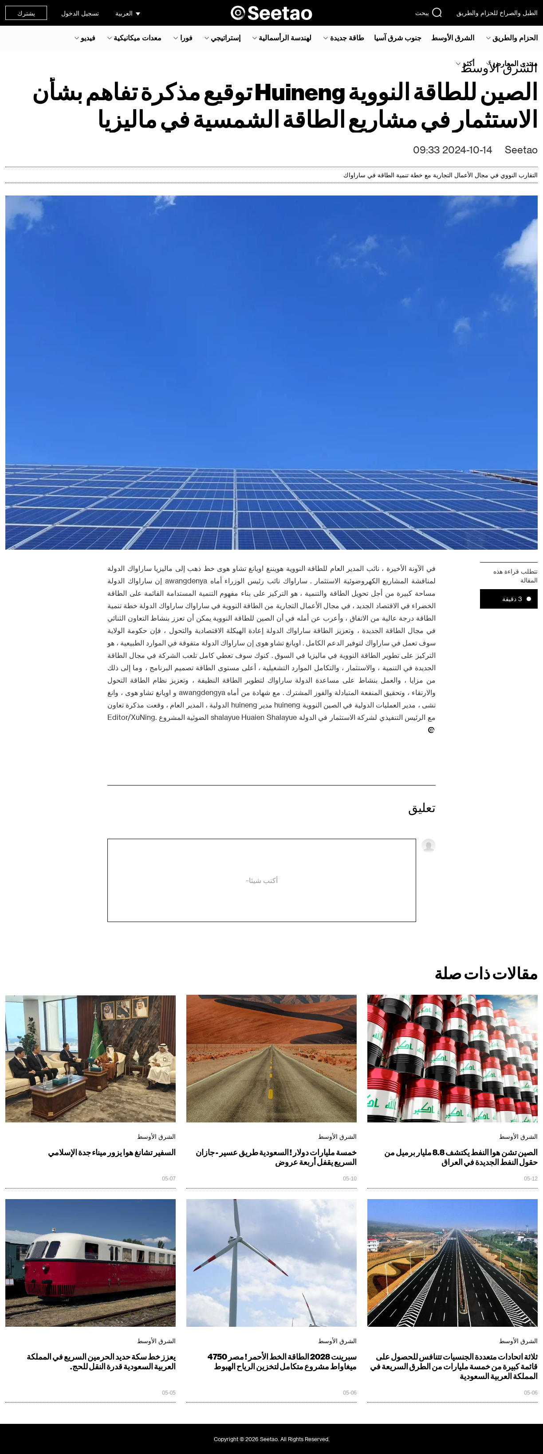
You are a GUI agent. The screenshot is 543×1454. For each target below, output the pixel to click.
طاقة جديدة (347, 38)
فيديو (88, 38)
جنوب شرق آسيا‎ (397, 38)
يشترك (26, 13)
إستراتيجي (225, 38)
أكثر (468, 63)
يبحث (428, 12)
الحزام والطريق (515, 38)
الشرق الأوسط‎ (452, 38)
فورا (186, 38)
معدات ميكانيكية (137, 38)
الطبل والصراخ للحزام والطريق (497, 12)
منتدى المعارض (515, 63)
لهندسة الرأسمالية (285, 38)
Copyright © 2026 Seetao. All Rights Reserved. (272, 1439)
